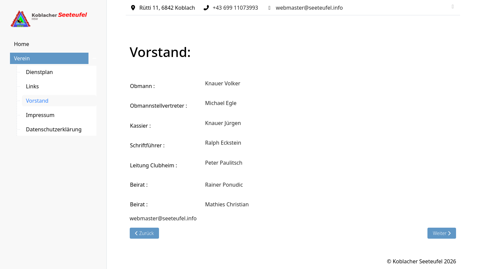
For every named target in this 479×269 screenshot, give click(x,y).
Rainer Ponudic (224, 184)
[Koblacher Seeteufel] (53, 19)
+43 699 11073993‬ (235, 7)
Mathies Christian (227, 204)
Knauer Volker (222, 83)
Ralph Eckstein (223, 142)
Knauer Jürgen (223, 123)
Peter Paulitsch (223, 162)
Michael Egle (221, 103)
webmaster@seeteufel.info (309, 7)
